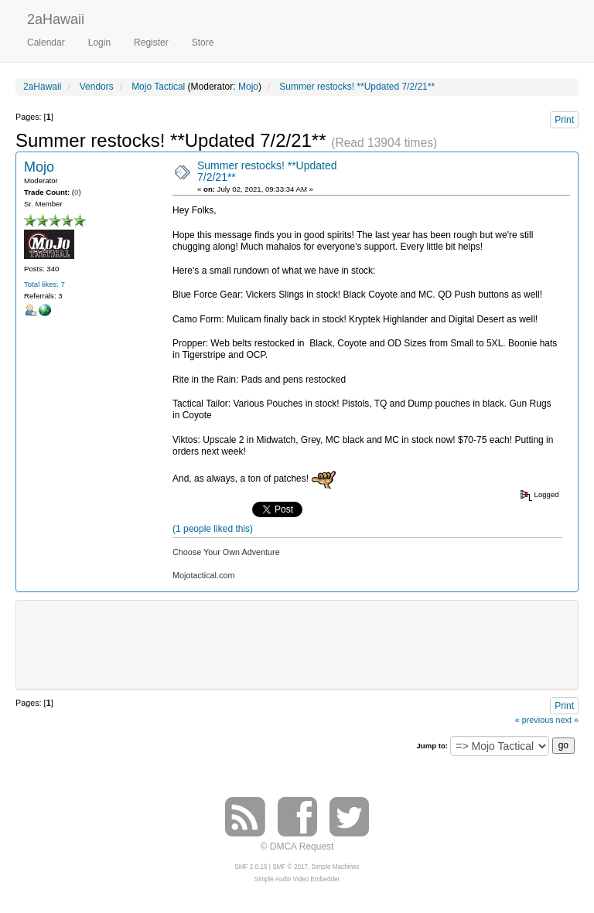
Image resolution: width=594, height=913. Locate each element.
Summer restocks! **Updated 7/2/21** (267, 171)
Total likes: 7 (44, 284)
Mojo (248, 86)
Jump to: (432, 745)
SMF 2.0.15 (250, 867)
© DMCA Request (297, 846)
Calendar (46, 42)
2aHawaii (55, 17)
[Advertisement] (305, 643)
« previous (534, 719)
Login (99, 42)
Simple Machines (336, 867)
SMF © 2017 (290, 867)
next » (567, 719)
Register (151, 42)
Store (203, 42)
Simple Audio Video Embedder (297, 879)
